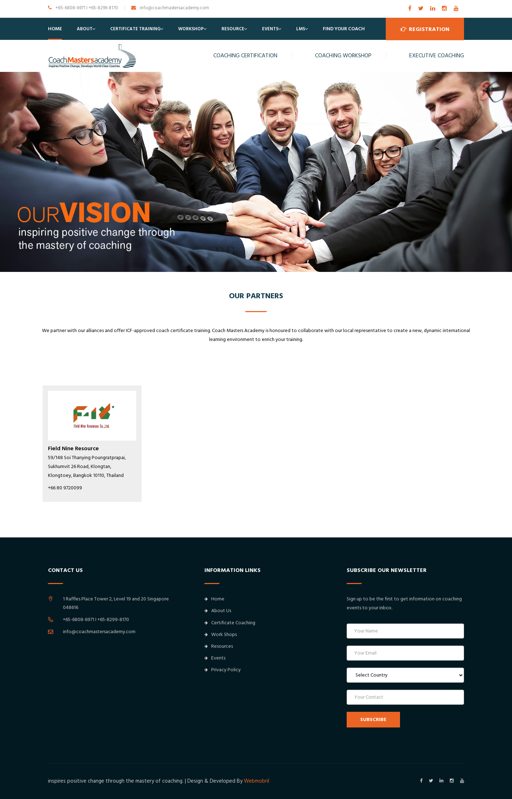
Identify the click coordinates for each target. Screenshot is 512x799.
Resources (218, 646)
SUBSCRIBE (373, 719)
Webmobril (256, 781)
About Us (217, 610)
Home (55, 28)
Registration (425, 29)
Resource (233, 29)
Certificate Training (135, 29)
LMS (300, 29)
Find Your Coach (344, 28)
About (84, 29)
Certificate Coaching (229, 622)
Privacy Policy (222, 669)
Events (270, 29)
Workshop (191, 29)
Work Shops (220, 634)
